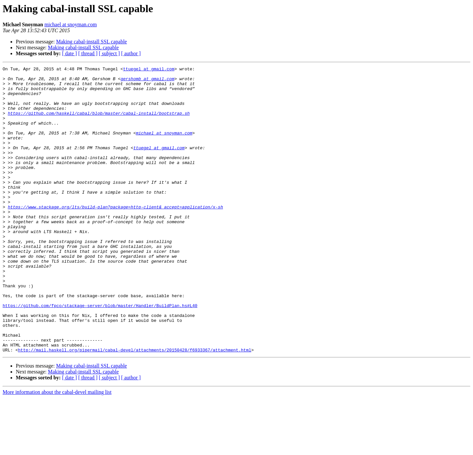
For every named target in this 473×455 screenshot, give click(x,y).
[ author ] (131, 53)
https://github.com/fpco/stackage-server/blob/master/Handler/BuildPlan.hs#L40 (100, 354)
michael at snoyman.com (70, 24)
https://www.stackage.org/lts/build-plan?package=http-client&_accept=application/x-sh (115, 235)
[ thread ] (88, 53)
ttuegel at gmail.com (148, 70)
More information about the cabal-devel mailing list (57, 449)
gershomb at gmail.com (147, 81)
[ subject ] (109, 53)
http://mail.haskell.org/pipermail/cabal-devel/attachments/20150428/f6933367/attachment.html (134, 407)
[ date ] (69, 53)
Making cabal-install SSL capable (91, 41)
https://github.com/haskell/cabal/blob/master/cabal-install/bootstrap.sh (99, 123)
